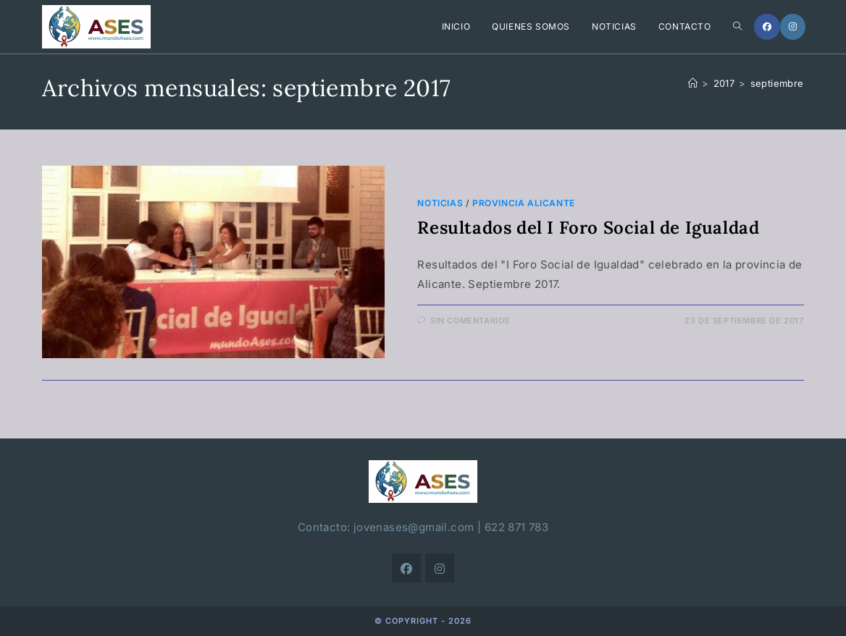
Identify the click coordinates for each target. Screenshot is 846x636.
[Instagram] (792, 27)
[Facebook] (767, 27)
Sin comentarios (470, 320)
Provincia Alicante (523, 203)
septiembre (777, 83)
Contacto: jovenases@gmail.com (386, 527)
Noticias (440, 203)
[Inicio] (693, 83)
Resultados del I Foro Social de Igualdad (588, 227)
